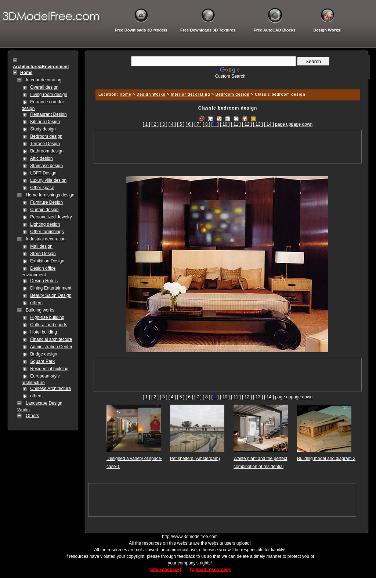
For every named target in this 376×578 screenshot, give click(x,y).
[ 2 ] (155, 124)
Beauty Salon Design (50, 295)
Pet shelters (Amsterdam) (195, 458)
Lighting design (45, 224)
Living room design (48, 94)
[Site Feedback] (165, 569)
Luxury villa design (48, 180)
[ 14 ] (269, 124)
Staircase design (46, 165)
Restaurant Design (48, 114)
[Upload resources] (210, 569)
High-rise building (47, 317)
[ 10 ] (225, 124)
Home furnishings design (50, 195)
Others (32, 415)
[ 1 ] (146, 124)
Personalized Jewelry (51, 217)
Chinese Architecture (50, 388)
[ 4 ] (172, 124)
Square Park (42, 361)
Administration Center (51, 346)
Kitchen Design (45, 121)
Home (125, 94)
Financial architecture (51, 339)
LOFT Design (43, 173)
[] (215, 124)
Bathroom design (47, 151)
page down (302, 124)
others (36, 302)
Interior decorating (43, 79)
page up (283, 124)
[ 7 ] (198, 124)
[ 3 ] (163, 124)
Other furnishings (47, 231)
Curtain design (44, 209)
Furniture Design (46, 202)
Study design (42, 129)
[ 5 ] (180, 124)
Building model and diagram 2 (326, 458)
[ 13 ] (258, 124)
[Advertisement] (226, 81)
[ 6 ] (189, 124)
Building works (40, 310)
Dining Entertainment (50, 288)
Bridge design (43, 354)
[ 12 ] (247, 124)
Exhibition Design (47, 261)
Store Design (42, 253)
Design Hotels (44, 280)
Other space (42, 187)
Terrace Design (45, 143)
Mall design (41, 246)
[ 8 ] (206, 124)
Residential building (49, 368)
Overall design (44, 87)
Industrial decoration (45, 239)
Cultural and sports (48, 324)
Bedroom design (46, 136)
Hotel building (43, 332)
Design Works (151, 94)
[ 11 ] (236, 124)
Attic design (41, 158)
